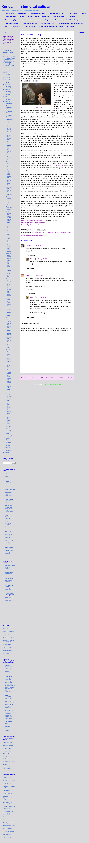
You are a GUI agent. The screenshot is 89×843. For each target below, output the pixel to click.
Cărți (84, 13)
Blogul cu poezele (10, 565)
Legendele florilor (51, 20)
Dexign (5, 764)
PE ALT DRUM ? (9, 475)
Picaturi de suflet (10, 489)
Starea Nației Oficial (8, 631)
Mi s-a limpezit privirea (8, 208)
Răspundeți (29, 251)
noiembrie (9, 107)
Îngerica (7, 515)
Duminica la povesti (8, 831)
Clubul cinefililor (7, 814)
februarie (8, 438)
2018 (6, 94)
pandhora (29, 275)
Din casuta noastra (8, 532)
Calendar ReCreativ (8, 793)
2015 (6, 101)
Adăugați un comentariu (30, 323)
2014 (6, 445)
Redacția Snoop (7, 650)
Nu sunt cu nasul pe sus (8, 249)
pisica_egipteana (27, 235)
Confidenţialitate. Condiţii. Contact (51, 26)
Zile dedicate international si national (70, 23)
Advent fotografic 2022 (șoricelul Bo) (9, 807)
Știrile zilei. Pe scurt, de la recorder (8, 641)
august (8, 119)
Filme (22, 16)
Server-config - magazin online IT (8, 767)
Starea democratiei (8, 745)
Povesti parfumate (8, 823)
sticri (6, 522)
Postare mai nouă (28, 377)
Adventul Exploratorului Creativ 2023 (9, 798)
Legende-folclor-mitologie (70, 20)
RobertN (29, 245)
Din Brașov (16, 26)
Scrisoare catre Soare (8, 286)
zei (34, 235)
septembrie (9, 115)
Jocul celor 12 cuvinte (9, 811)
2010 (6, 452)
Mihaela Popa (7, 748)
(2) (32, 221)
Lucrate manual (30, 26)
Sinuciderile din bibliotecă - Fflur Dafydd (9, 508)
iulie (7, 426)
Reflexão (7, 542)
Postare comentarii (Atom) (52, 384)
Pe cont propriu (8, 203)
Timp (6, 26)
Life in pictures (7, 837)
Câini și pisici (73, 13)
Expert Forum (9, 676)
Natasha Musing (9, 547)
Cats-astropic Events (9, 480)
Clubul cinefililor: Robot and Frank (8, 137)
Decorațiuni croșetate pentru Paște (9, 492)
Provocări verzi (7, 783)
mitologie (63, 233)
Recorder (5, 628)
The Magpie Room (9, 588)
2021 (6, 87)
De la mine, (8, 122)
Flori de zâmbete (9, 573)
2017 (6, 96)
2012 (6, 450)
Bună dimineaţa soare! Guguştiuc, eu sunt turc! (8, 217)
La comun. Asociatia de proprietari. (8, 272)
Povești (72, 16)
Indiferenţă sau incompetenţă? (8, 256)
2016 (6, 99)
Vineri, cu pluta (8, 412)
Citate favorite (7, 777)
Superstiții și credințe (30, 23)
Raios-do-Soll (9, 541)
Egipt (43, 233)
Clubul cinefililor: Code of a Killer (8, 419)
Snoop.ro (7, 730)
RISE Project (6, 653)
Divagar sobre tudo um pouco (9, 593)
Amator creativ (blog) (57, 13)
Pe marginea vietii (8, 198)
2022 (6, 84)
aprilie (8, 433)
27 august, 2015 (37, 245)
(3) (33, 223)
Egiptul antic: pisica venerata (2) (8, 174)
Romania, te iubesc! (8, 637)
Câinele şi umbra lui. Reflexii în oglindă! (8, 148)
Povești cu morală (59, 16)
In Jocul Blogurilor (8, 234)
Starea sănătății (7, 647)
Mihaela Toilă (8, 505)
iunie (7, 428)
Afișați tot (14, 556)
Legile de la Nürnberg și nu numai (8, 52)
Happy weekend (7, 828)
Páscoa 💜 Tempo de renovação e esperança (9, 597)
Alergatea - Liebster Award (8, 332)
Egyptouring (38, 107)
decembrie (9, 103)
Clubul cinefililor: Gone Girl (8, 227)
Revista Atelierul (7, 751)
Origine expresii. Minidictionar (38, 16)
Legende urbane (35, 20)
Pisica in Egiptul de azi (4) (30, 225)
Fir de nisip (8, 567)
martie (8, 436)
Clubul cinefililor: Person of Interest (8, 311)
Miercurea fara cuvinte (9, 761)
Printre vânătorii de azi (8, 395)
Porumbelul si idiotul (8, 280)
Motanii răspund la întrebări (8, 388)
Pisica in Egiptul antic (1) (8, 182)
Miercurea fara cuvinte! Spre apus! (8, 263)
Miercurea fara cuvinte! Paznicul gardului (8, 404)
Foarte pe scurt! (8, 318)
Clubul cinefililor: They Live (8, 366)
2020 (6, 89)
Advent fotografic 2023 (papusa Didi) (9, 803)
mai (7, 431)
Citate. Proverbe (10, 16)
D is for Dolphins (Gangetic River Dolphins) (9, 550)
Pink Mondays (7, 834)
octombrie (9, 111)
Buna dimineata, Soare (9, 825)
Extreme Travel (7, 754)
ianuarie (8, 442)
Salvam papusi (7, 790)
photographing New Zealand (9, 579)
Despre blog (22, 13)
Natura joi (5, 820)
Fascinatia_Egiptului (52, 233)
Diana (32, 259)
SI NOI (6, 473)
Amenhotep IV (58, 166)
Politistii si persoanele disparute (8, 241)
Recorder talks (7, 644)
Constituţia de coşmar (8, 360)
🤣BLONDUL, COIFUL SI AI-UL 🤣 (9, 525)
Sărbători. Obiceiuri (11, 23)
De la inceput (9, 13)
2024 (6, 79)
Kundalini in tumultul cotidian (26, 7)
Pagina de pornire (46, 377)
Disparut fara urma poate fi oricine (8, 292)
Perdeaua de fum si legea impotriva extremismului (8, 377)
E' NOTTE (7, 500)
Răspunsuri (32, 255)
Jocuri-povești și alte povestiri (15, 20)
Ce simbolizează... (47, 23)
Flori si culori (6, 817)
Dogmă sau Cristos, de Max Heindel (8, 128)
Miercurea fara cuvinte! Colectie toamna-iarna (8, 342)
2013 (6, 447)
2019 (6, 92)
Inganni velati (9, 499)
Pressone (7, 726)
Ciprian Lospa (7, 634)
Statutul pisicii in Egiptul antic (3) (8, 165)
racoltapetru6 (9, 572)
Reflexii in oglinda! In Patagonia (8, 324)
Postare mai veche (65, 377)
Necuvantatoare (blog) (38, 13)
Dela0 (6, 695)
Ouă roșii (7, 516)
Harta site (70, 26)
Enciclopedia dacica (8, 742)
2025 (6, 77)
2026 (6, 75)
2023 (6, 82)
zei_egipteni (40, 235)
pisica (69, 233)
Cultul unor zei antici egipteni (8, 301)
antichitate (37, 233)
